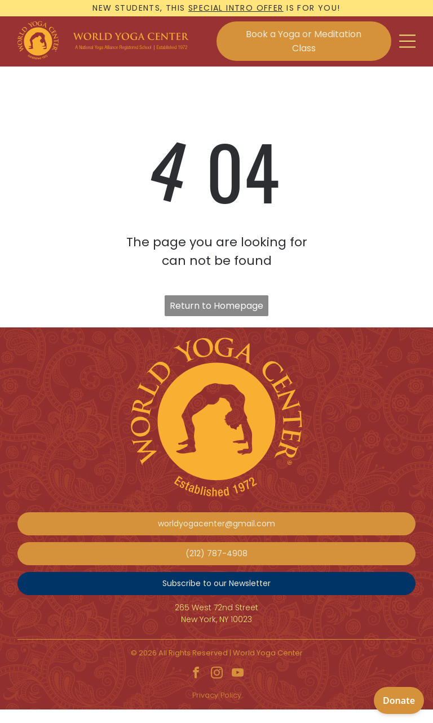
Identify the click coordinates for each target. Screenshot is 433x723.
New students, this (138, 8)
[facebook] (196, 674)
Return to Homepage (216, 305)
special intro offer (236, 8)
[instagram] (216, 674)
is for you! (313, 8)
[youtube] (237, 674)
